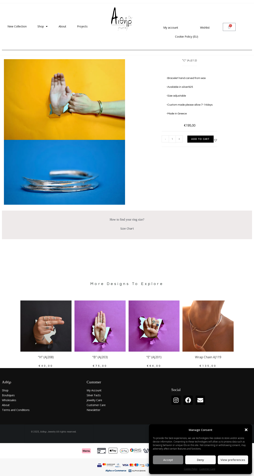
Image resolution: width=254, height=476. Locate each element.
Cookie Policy (190, 469)
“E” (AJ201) (153, 357)
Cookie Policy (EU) (186, 36)
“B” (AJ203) (100, 357)
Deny (200, 460)
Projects (82, 26)
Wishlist (205, 27)
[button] (246, 430)
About (62, 26)
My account (170, 27)
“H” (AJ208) (46, 357)
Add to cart (200, 139)
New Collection (17, 26)
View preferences (232, 460)
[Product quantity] (172, 139)
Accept (168, 460)
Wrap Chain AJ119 (208, 357)
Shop (42, 26)
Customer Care (207, 469)
